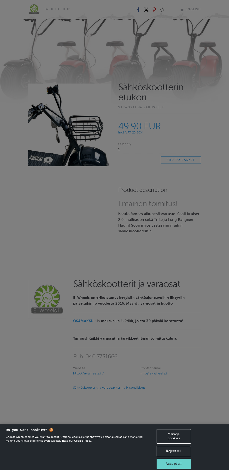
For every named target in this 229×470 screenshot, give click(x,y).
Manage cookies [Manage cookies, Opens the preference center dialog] (174, 438)
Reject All (173, 453)
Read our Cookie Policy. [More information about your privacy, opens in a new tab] (77, 442)
